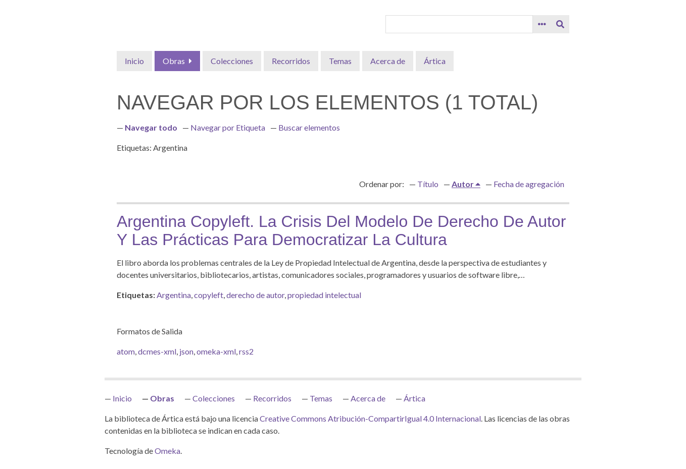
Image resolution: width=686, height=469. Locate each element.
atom (126, 351)
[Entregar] (560, 24)
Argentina (174, 295)
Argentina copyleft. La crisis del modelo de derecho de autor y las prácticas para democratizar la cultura (341, 230)
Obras (174, 61)
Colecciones (232, 61)
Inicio (134, 61)
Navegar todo (151, 127)
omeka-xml (216, 351)
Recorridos (291, 61)
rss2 (246, 351)
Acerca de (387, 61)
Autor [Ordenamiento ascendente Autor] (463, 184)
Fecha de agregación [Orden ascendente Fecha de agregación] (529, 184)
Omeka (167, 450)
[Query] (459, 24)
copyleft (208, 295)
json (186, 351)
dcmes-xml (157, 351)
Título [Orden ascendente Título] (427, 184)
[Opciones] (542, 24)
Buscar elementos (309, 127)
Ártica (435, 61)
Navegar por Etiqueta (227, 127)
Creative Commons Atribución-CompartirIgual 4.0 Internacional (370, 418)
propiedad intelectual (324, 295)
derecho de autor (255, 295)
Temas (340, 61)
